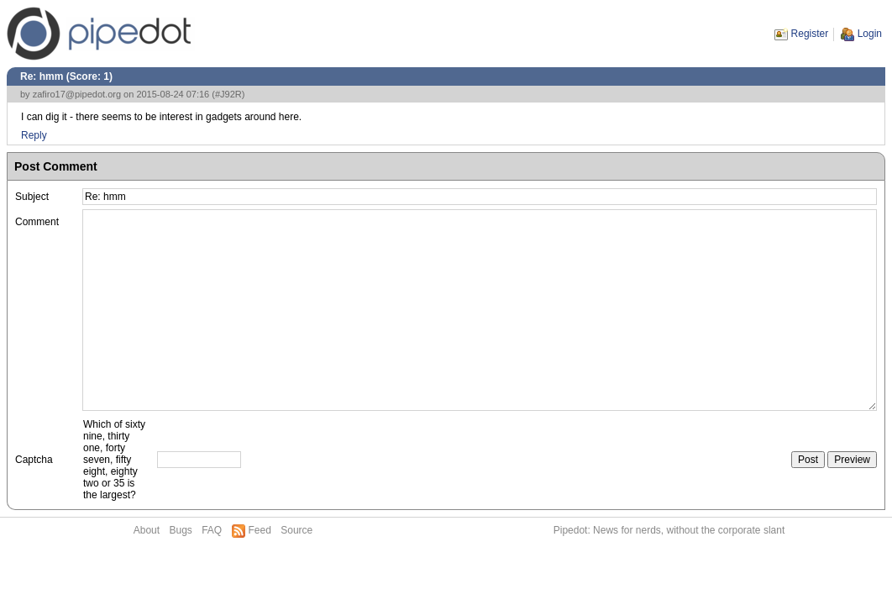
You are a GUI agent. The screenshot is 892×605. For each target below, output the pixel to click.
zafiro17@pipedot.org (77, 94)
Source (296, 530)
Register (810, 33)
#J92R (228, 94)
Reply (34, 135)
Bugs (180, 530)
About (147, 530)
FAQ (212, 530)
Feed (260, 530)
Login (870, 33)
